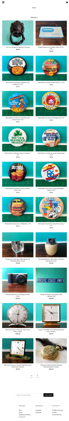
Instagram (38, 410)
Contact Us (22, 417)
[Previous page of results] (32, 376)
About (20, 412)
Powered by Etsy (57, 414)
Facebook (38, 412)
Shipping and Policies (25, 414)
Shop (20, 410)
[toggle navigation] (3, 2)
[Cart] (67, 2)
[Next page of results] (37, 376)
